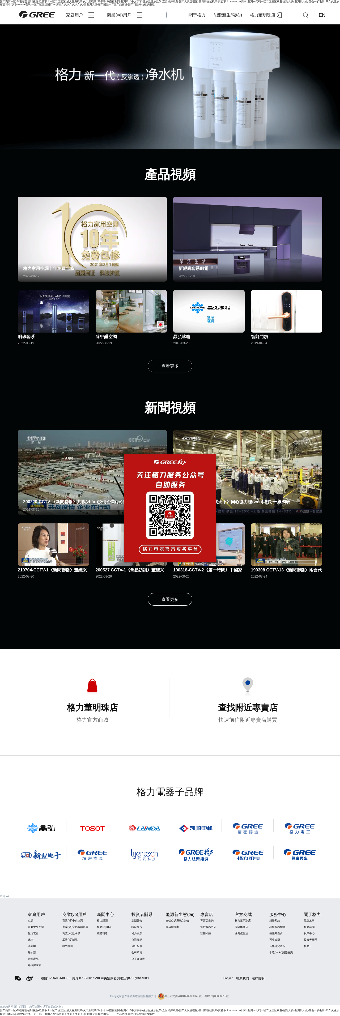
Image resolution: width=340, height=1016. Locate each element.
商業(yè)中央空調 (72, 920)
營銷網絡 (205, 933)
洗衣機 (32, 946)
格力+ (307, 946)
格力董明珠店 (266, 15)
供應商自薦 (276, 933)
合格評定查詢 (277, 946)
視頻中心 (309, 933)
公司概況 (136, 939)
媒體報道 (102, 933)
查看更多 (170, 366)
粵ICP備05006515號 (217, 996)
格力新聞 (102, 920)
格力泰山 (67, 946)
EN (322, 15)
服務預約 (274, 920)
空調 (30, 920)
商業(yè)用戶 (124, 15)
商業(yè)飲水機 (71, 933)
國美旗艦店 (241, 933)
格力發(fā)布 (104, 926)
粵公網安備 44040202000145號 (180, 996)
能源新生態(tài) (228, 15)
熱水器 (32, 952)
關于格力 (197, 15)
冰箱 (30, 939)
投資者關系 (310, 939)
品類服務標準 (277, 926)
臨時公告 (136, 926)
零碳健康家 (34, 965)
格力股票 (136, 933)
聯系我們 (242, 978)
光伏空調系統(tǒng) (177, 920)
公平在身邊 (138, 958)
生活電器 (33, 933)
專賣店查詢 (207, 920)
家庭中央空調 (36, 926)
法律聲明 (258, 978)
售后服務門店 (208, 926)
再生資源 (274, 939)
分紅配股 (136, 946)
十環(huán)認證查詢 (281, 952)
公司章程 (136, 952)
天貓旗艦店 (241, 926)
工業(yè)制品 (70, 939)
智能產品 (33, 958)
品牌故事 (309, 920)
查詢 (305, 15)
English (228, 978)
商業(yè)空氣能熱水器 (75, 926)
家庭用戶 (80, 15)
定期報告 (136, 920)
